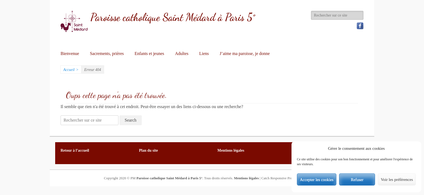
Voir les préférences (397, 179)
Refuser (357, 179)
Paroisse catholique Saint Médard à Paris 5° (172, 17)
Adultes (181, 53)
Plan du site (148, 150)
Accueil (70, 70)
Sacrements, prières (107, 53)
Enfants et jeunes (149, 53)
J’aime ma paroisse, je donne (245, 53)
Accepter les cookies (316, 179)
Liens (204, 53)
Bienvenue (70, 53)
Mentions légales (246, 178)
